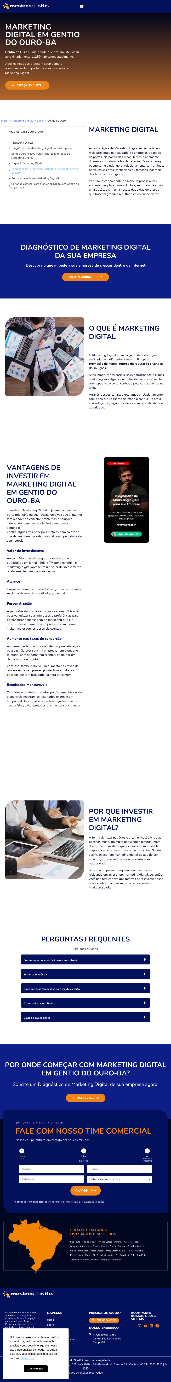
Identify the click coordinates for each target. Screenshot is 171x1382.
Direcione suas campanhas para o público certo (52, 989)
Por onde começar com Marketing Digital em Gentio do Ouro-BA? (45, 186)
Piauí (87, 1255)
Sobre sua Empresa (83, 1158)
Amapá (73, 1246)
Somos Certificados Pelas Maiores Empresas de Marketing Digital (40, 156)
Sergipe (105, 1260)
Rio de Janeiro (89, 1242)
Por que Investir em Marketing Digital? (35, 178)
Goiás (73, 1251)
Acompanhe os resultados (39, 1003)
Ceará (104, 1246)
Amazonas (85, 1246)
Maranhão (83, 1251)
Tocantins (116, 1260)
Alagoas (135, 1242)
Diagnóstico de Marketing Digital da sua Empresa (42, 148)
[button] (81, 6)
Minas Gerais (105, 1242)
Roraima (76, 1260)
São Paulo (75, 1242)
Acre (126, 1242)
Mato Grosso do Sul (115, 1251)
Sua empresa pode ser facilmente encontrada (50, 960)
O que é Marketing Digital (27, 163)
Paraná (117, 1242)
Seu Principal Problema (147, 1158)
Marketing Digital (22, 143)
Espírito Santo (135, 1246)
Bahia (96, 1246)
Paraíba (139, 1251)
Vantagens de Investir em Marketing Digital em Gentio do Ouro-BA (45, 171)
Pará (130, 1251)
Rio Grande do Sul (125, 1255)
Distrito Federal (118, 1246)
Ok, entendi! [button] (36, 1368)
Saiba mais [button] (28, 1358)
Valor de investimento (37, 1018)
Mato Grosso (97, 1251)
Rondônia (141, 1255)
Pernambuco (76, 1255)
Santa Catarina (90, 1260)
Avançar (85, 1190)
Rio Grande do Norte (103, 1255)
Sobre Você (22, 1157)
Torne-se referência (35, 974)
